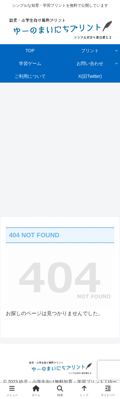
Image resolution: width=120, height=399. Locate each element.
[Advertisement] (60, 148)
